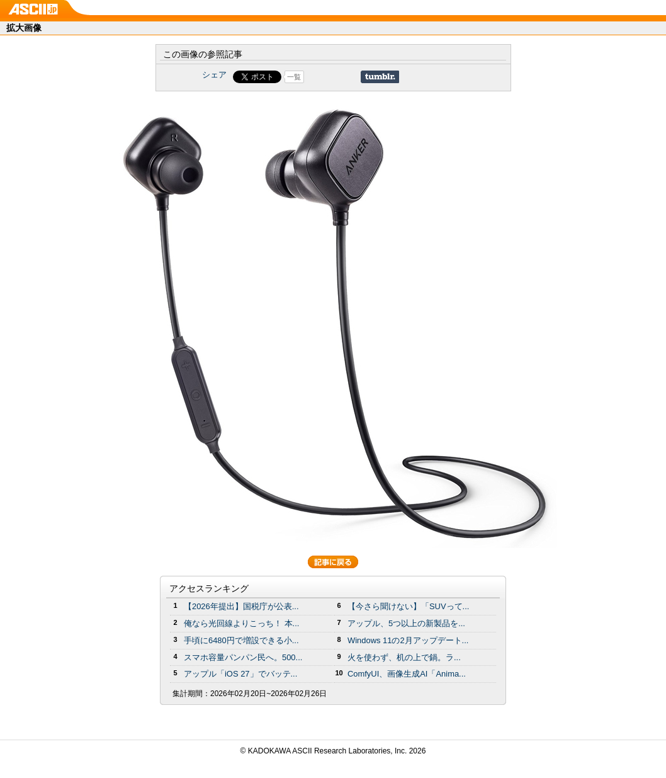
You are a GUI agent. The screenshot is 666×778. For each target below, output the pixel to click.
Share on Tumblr (380, 77)
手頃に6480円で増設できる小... (241, 640)
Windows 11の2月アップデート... (407, 640)
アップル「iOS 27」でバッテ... (240, 673)
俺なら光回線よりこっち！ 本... (241, 623)
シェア (214, 74)
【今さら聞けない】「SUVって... (408, 606)
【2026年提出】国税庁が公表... (241, 606)
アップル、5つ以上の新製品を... (406, 623)
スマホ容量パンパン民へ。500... (243, 657)
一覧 (294, 77)
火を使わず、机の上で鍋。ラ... (404, 657)
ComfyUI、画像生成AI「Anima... (406, 673)
